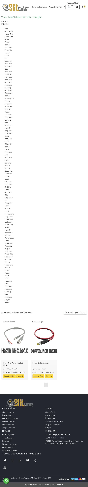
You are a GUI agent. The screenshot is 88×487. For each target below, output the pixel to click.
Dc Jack (8, 182)
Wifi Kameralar (8, 425)
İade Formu (50, 418)
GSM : (48, 438)
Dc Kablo (8, 47)
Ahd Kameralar (8, 412)
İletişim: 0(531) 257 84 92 (73, 4)
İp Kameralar (7, 415)
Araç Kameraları (8, 428)
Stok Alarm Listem (9, 444)
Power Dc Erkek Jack (8, 176)
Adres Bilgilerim (8, 438)
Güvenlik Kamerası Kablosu (8, 77)
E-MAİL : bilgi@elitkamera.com (57, 435)
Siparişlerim (6, 441)
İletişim (48, 428)
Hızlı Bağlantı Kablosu (8, 286)
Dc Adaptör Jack (8, 203)
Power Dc (8, 50)
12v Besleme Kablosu (8, 61)
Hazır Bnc (9, 34)
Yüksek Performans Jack (9, 238)
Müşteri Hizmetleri (52, 425)
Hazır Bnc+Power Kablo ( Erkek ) (13, 364)
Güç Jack (8, 184)
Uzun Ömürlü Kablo (8, 163)
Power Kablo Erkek (7, 273)
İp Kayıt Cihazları (9, 421)
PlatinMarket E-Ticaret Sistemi (37, 485)
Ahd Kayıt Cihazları (10, 418)
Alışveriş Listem (8, 447)
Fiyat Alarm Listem (9, 450)
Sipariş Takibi (50, 412)
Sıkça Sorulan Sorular (54, 421)
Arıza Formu (50, 415)
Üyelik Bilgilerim (8, 435)
